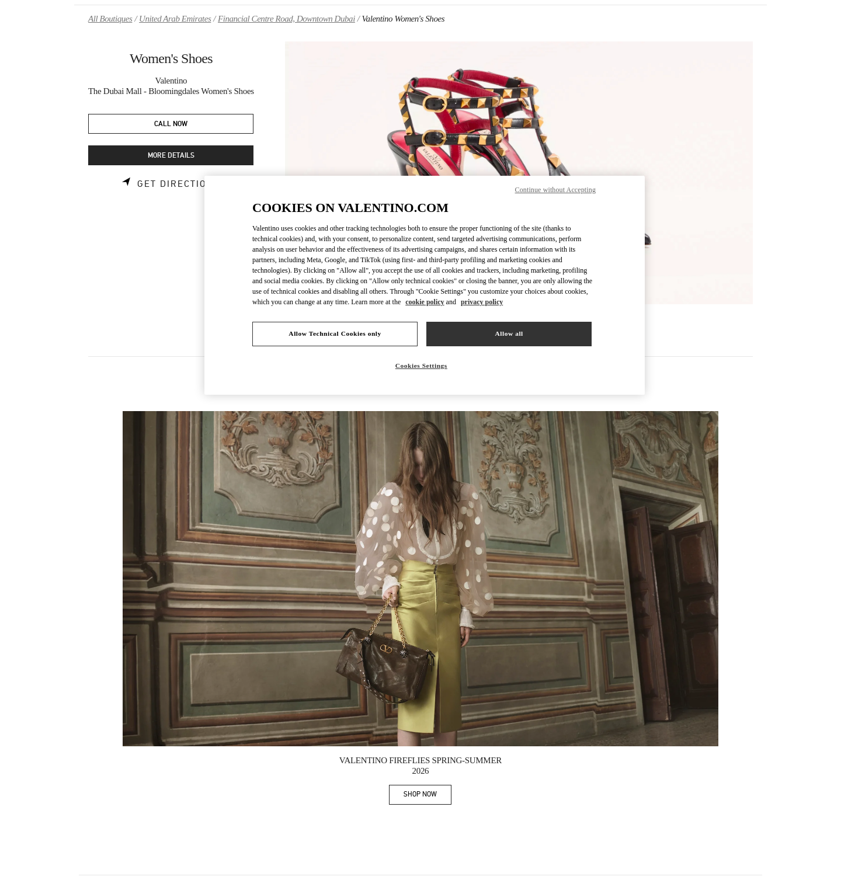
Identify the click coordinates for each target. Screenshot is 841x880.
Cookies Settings (421, 365)
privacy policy (482, 302)
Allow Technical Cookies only (335, 333)
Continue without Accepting (555, 190)
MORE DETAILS (171, 155)
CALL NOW (170, 124)
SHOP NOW (427, 796)
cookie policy (424, 302)
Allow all (509, 333)
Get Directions (179, 184)
